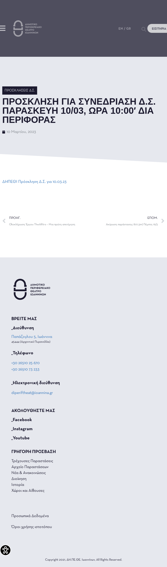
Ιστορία (17, 485)
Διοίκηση (18, 479)
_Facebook (21, 420)
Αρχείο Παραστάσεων (30, 467)
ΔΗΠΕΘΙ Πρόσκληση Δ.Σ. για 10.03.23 (34, 182)
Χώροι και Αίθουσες (27, 491)
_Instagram (22, 429)
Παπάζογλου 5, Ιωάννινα (32, 337)
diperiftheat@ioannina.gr (32, 393)
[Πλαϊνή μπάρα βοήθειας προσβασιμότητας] (5, 550)
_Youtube (20, 438)
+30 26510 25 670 (25, 363)
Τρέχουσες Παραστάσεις (32, 461)
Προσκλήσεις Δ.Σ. (20, 90)
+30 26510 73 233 (25, 369)
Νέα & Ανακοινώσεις (28, 473)
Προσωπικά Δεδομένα (30, 516)
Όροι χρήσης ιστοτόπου (31, 527)
